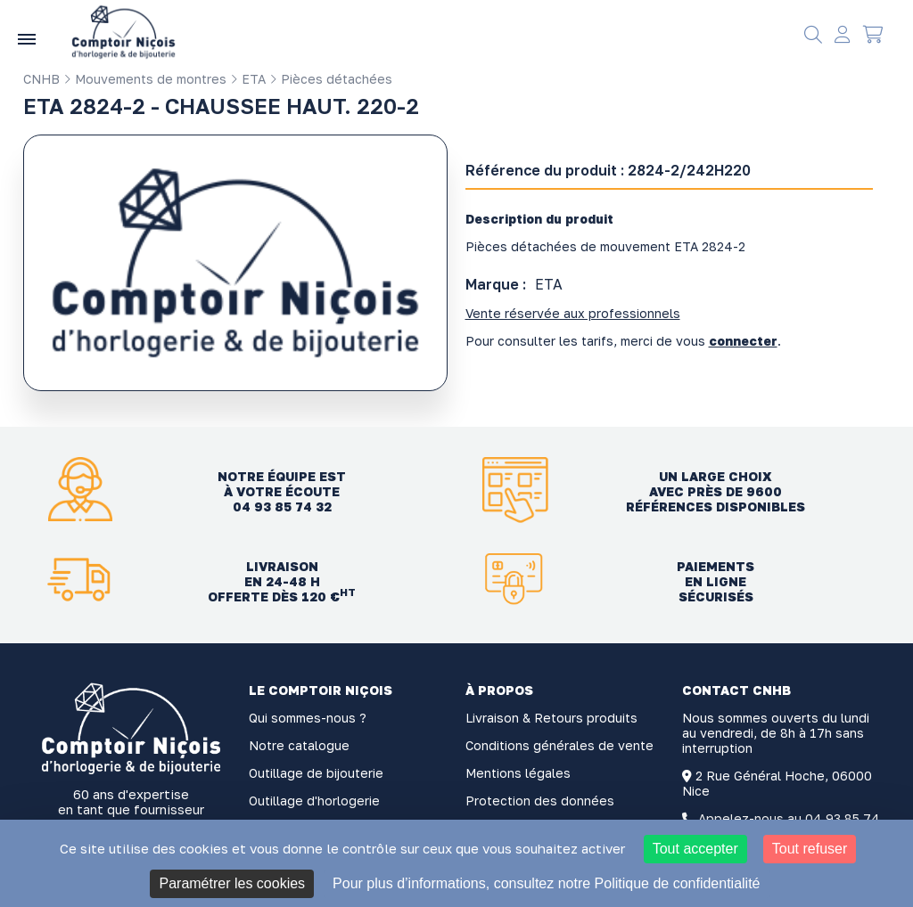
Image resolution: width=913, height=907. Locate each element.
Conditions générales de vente (559, 745)
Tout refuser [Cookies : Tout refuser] (809, 848)
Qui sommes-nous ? (307, 717)
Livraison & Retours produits (551, 717)
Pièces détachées (330, 78)
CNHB (41, 78)
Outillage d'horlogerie (314, 800)
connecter (743, 340)
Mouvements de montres (144, 78)
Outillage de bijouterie (316, 772)
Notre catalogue (299, 745)
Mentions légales (518, 772)
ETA (248, 78)
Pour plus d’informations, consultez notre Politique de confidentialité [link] (546, 883)
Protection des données (539, 800)
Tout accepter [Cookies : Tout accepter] (695, 848)
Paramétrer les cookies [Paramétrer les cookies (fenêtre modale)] (232, 883)
